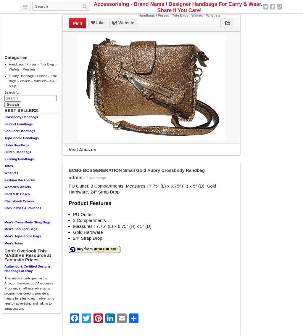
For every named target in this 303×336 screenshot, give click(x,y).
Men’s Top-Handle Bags (22, 236)
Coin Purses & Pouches (22, 208)
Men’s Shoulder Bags (20, 229)
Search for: (12, 92)
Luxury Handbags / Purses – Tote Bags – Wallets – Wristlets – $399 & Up (33, 81)
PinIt (77, 23)
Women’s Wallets (17, 187)
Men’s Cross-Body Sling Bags (27, 222)
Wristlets (11, 173)
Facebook (272, 7)
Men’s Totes (13, 243)
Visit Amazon (82, 149)
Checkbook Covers (19, 201)
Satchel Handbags (18, 124)
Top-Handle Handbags (21, 138)
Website (123, 23)
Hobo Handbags (16, 145)
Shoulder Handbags (19, 131)
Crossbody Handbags (21, 117)
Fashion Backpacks (19, 180)
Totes (8, 166)
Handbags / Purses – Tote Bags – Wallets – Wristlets (33, 67)
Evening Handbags (19, 159)
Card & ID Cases (17, 194)
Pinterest (279, 7)
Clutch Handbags (17, 152)
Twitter (266, 7)
